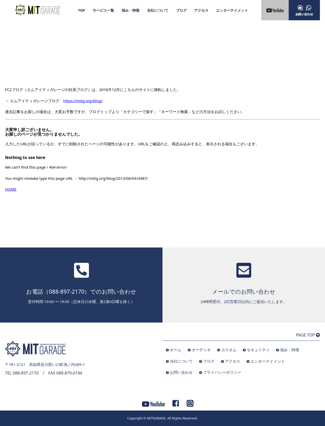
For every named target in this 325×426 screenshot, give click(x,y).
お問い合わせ (181, 372)
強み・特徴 (130, 10)
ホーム (175, 349)
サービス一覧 (103, 10)
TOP (81, 10)
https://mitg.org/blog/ (83, 100)
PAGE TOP (308, 335)
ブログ (181, 10)
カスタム (228, 349)
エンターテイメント (232, 10)
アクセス (201, 10)
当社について (157, 10)
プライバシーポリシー (222, 372)
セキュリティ (258, 349)
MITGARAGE (156, 418)
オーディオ (201, 349)
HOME (11, 189)
